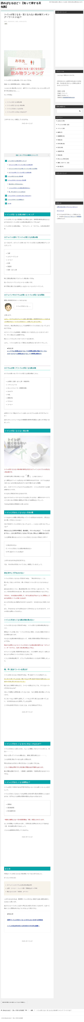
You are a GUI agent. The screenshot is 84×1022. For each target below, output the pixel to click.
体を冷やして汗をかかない (16, 184)
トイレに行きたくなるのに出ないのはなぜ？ (19, 195)
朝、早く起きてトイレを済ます (17, 191)
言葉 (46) (60, 155)
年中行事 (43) (61, 143)
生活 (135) (60, 147)
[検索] (69, 111)
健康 (6, 23)
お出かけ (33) (61, 120)
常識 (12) (60, 140)
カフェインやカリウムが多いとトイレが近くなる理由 (23, 168)
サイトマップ (60, 210)
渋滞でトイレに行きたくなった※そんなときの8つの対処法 (25, 920)
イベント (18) (61, 128)
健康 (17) (60, 132)
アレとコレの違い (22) (63, 124)
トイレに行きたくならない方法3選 (17, 180)
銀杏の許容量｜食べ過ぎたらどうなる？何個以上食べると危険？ (14, 1002)
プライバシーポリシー (70, 216)
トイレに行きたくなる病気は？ (16, 199)
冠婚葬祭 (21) (61, 136)
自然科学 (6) (61, 151)
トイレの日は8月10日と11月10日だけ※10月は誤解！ (23, 926)
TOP (15, 1010)
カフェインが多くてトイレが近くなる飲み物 (20, 164)
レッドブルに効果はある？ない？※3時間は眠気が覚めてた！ (25, 351)
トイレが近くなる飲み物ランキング (17, 161)
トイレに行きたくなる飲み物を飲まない (19, 188)
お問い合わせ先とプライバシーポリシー (67, 207)
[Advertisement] (27, 37)
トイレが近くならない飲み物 (15, 176)
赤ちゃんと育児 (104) (63, 159)
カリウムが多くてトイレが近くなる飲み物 (20, 172)
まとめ (9, 203)
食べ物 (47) (60, 166)
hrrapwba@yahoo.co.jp (68, 97)
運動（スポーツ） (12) (63, 162)
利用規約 (79, 216)
